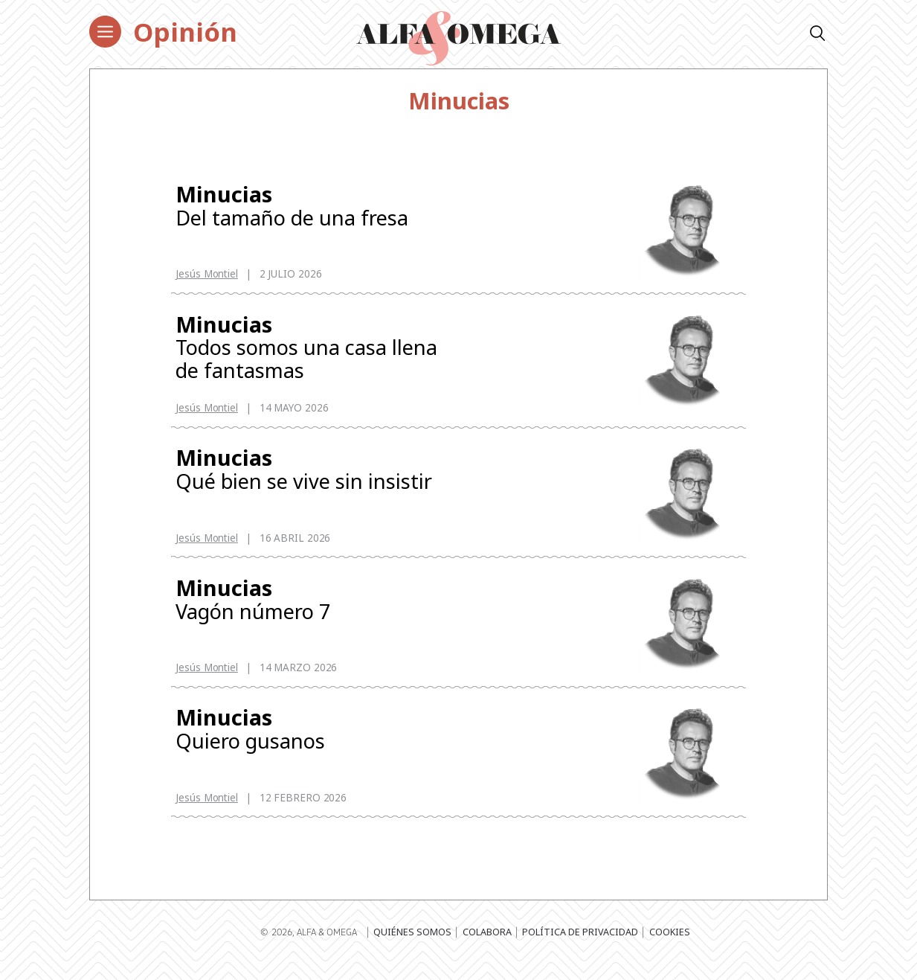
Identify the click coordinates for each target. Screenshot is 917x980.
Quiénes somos (412, 947)
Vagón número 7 (310, 608)
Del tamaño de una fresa (310, 206)
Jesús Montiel (207, 275)
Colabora (487, 947)
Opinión (185, 31)
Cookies (669, 947)
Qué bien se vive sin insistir (310, 475)
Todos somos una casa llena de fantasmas (310, 350)
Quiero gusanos (310, 741)
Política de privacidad (580, 947)
